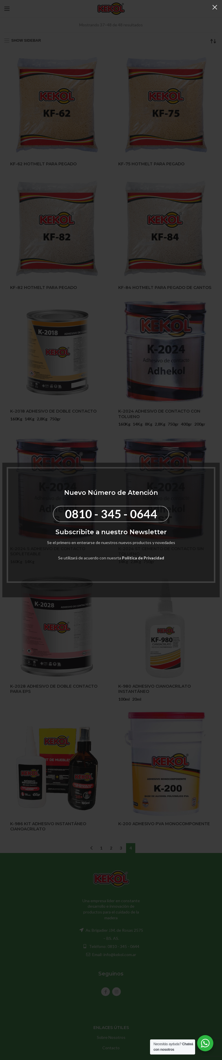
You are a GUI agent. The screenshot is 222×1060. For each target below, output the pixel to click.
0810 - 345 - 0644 (111, 514)
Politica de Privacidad (143, 557)
